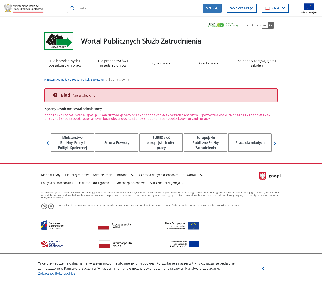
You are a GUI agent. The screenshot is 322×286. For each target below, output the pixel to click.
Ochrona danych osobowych (159, 175)
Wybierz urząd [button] (241, 8)
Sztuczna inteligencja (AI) (167, 183)
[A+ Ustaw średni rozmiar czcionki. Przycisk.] (252, 25)
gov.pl (270, 176)
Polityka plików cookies (57, 183)
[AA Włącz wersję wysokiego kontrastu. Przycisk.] (271, 25)
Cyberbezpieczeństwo (130, 183)
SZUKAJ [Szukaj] (212, 8)
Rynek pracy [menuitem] (161, 63)
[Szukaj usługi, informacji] (135, 8)
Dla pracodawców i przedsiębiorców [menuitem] (113, 63)
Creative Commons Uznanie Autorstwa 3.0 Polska (167, 205)
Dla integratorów (77, 175)
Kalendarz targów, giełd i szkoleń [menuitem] (257, 63)
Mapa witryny (50, 175)
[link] (224, 25)
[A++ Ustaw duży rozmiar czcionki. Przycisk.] (258, 25)
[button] (263, 268)
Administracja (103, 175)
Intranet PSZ (125, 175)
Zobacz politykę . (57, 273)
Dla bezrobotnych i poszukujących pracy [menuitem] (65, 63)
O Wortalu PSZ (193, 175)
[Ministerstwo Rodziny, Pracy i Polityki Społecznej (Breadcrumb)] (74, 79)
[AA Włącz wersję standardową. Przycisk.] (265, 25)
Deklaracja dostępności (94, 183)
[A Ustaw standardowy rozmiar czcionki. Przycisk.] (247, 25)
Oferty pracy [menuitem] (209, 63)
